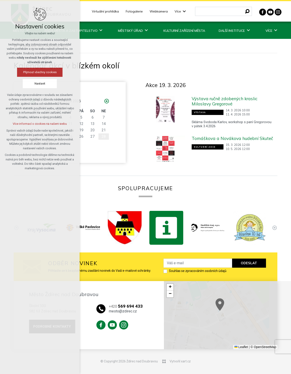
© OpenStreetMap (263, 347)
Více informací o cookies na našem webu (40, 123)
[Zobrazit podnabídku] (184, 11)
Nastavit (40, 83)
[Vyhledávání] (247, 11)
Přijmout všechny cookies (40, 72)
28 (104, 136)
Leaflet (241, 347)
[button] (170, 287)
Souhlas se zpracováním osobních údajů (197, 271)
